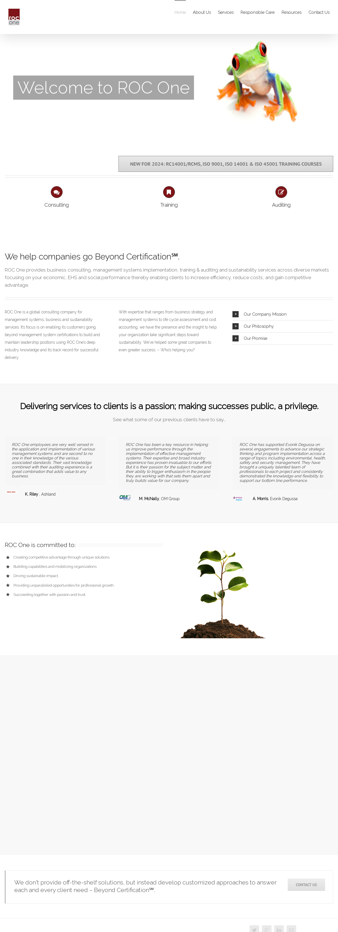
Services (226, 12)
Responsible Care (258, 12)
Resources (292, 12)
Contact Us (319, 12)
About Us (202, 12)
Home (180, 12)
